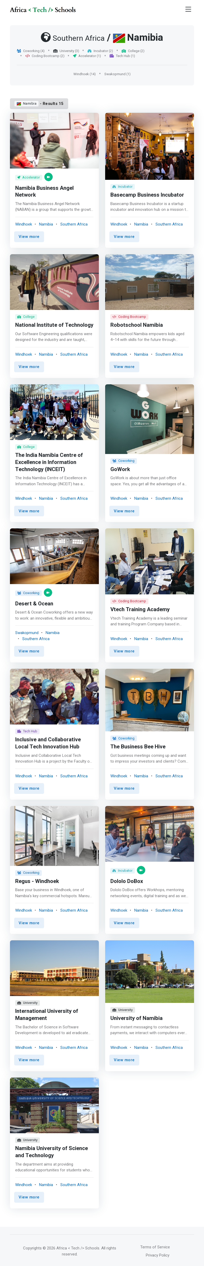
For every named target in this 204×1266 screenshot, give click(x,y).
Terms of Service (155, 1245)
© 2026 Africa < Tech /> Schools (71, 1246)
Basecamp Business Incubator (147, 195)
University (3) (66, 51)
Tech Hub (27, 731)
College (26, 311)
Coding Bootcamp (129, 318)
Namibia (26, 103)
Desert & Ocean (34, 604)
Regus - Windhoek (37, 880)
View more (29, 236)
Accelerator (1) (87, 56)
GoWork (120, 470)
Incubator (122, 186)
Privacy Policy (157, 1253)
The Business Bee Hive (138, 746)
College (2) (133, 51)
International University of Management (46, 1013)
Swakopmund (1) (117, 74)
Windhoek (23, 224)
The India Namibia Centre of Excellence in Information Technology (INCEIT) (49, 463)
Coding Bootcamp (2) (45, 56)
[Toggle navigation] (188, 9)
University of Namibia (136, 1017)
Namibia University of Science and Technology (51, 1150)
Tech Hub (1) (122, 56)
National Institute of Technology (39, 322)
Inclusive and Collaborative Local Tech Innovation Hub (48, 743)
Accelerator (29, 178)
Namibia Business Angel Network (44, 191)
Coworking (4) (31, 51)
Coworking (123, 461)
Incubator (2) (100, 51)
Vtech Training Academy (140, 610)
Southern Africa (74, 224)
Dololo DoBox (126, 880)
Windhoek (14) (84, 74)
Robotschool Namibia (136, 326)
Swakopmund (27, 632)
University (28, 1002)
